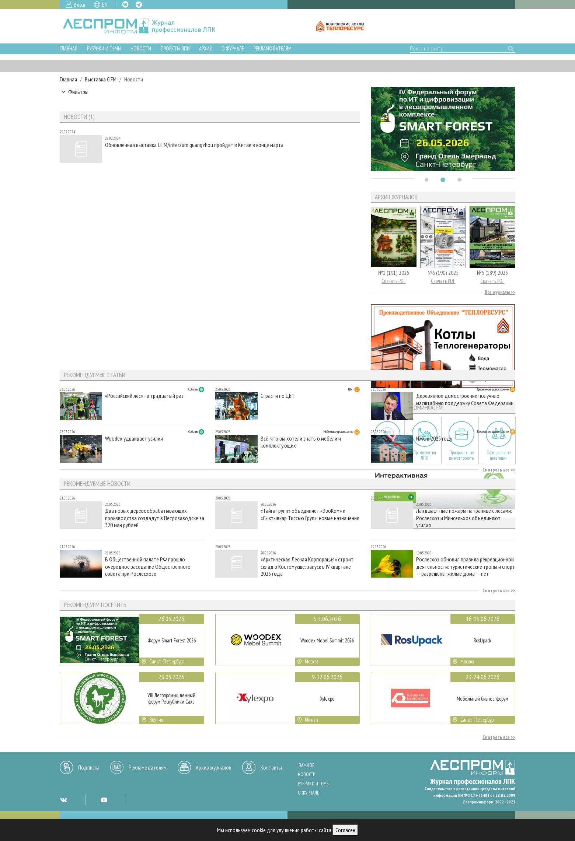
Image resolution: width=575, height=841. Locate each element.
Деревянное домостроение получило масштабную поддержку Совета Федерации (464, 399)
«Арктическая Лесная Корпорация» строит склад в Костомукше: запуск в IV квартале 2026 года (307, 566)
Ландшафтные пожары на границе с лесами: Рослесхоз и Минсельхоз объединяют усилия (464, 517)
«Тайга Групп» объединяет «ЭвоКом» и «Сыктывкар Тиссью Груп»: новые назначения (310, 514)
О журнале (233, 48)
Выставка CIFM (100, 79)
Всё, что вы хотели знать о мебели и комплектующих (301, 442)
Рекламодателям (273, 48)
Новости (140, 48)
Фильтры (78, 91)
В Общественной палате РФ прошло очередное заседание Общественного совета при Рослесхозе (148, 566)
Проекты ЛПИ (175, 48)
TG (139, 4)
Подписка (89, 767)
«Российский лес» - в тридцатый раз (144, 395)
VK (125, 4)
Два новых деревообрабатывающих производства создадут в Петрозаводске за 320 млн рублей (154, 517)
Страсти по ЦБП (278, 395)
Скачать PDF (393, 280)
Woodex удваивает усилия (134, 438)
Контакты (271, 767)
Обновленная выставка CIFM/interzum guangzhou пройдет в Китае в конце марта (194, 144)
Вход (80, 4)
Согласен (345, 830)
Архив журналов (213, 767)
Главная (68, 48)
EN (105, 4)
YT (104, 799)
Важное (306, 765)
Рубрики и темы (104, 48)
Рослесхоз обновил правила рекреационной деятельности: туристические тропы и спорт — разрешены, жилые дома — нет (465, 566)
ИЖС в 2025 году (434, 438)
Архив (205, 48)
